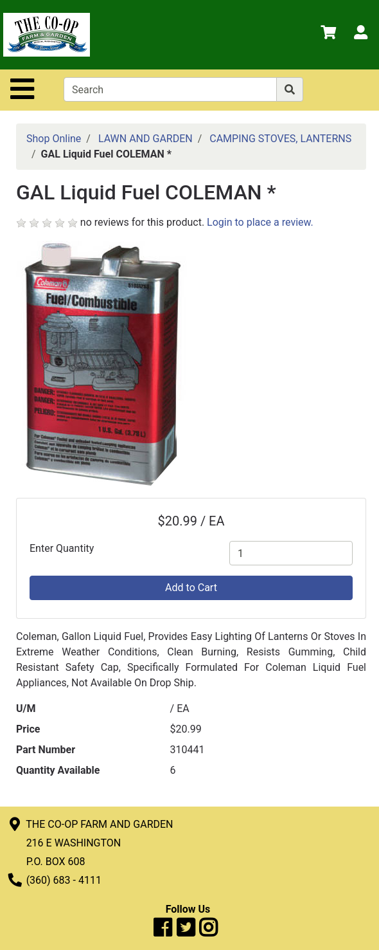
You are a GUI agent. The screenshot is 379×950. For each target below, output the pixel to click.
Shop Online (53, 138)
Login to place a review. (260, 222)
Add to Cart (191, 587)
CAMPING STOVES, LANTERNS (280, 138)
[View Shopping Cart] (328, 34)
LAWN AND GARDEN (145, 138)
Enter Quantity (62, 548)
